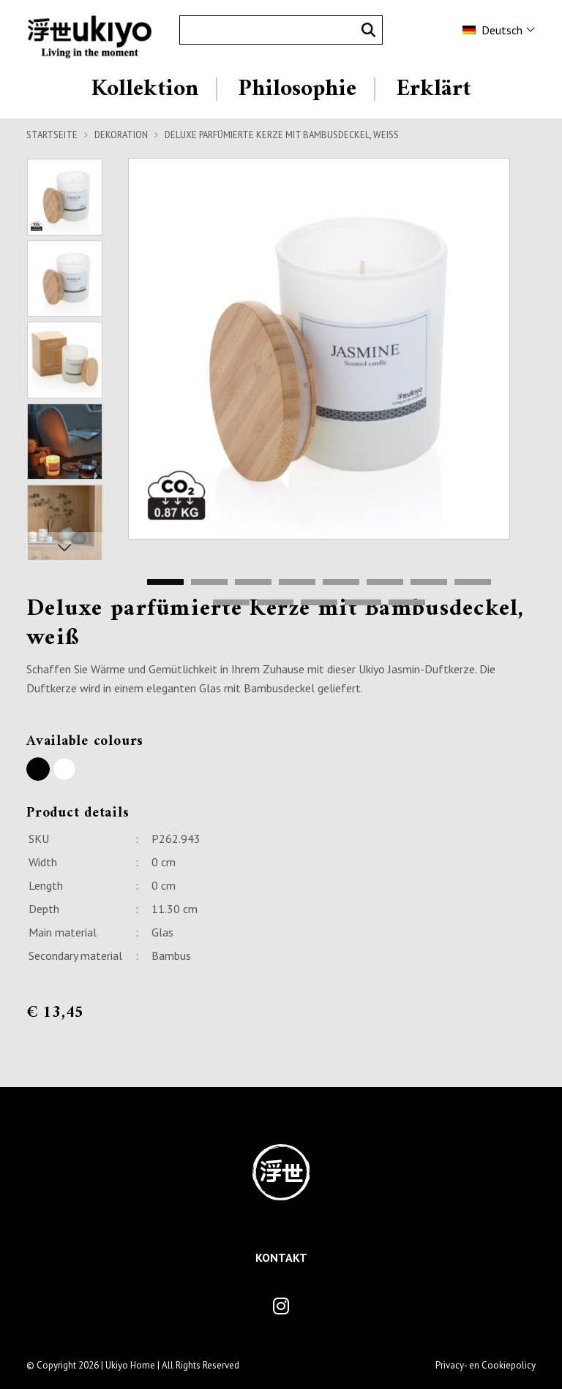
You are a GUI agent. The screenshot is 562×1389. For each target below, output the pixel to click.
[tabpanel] (319, 349)
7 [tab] (429, 583)
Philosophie (297, 89)
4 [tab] (297, 583)
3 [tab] (253, 583)
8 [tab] (472, 583)
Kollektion (144, 89)
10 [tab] (275, 603)
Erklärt (433, 89)
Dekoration (121, 135)
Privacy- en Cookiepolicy (485, 1365)
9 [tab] (231, 603)
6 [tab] (385, 583)
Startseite (52, 135)
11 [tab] (319, 603)
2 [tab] (209, 583)
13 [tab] (407, 603)
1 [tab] (165, 583)
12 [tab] (363, 603)
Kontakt (281, 1257)
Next (64, 546)
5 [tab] (341, 583)
